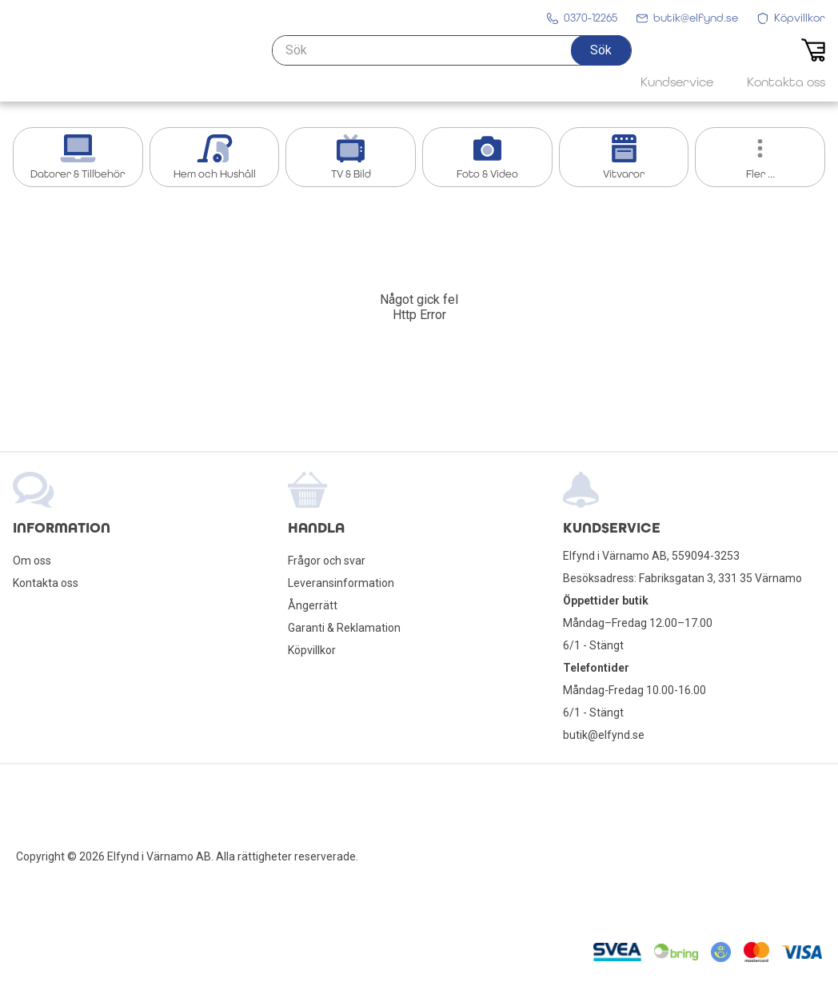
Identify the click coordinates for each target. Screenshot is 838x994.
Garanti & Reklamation (344, 627)
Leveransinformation (341, 583)
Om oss (32, 560)
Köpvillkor (312, 650)
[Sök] (451, 61)
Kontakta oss (45, 583)
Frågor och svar (326, 560)
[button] (601, 61)
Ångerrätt (312, 605)
